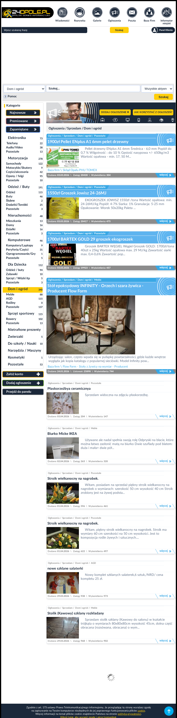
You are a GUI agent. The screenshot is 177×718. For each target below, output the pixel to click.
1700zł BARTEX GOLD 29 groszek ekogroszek (90, 239)
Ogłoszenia (57, 128)
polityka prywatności (129, 714)
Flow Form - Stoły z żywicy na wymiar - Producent (95, 366)
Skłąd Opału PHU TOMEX (80, 170)
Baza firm (54, 170)
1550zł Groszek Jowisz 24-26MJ (76, 193)
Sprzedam (74, 128)
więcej (165, 175)
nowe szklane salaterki (65, 568)
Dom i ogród (93, 128)
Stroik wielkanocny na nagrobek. (73, 478)
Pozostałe (100, 136)
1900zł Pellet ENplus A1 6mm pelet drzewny (88, 142)
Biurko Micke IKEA (62, 434)
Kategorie (13, 105)
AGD (93, 563)
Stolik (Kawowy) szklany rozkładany (75, 613)
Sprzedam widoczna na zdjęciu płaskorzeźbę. (116, 395)
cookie (141, 710)
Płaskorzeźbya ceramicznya (69, 388)
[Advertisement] (88, 58)
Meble (97, 280)
